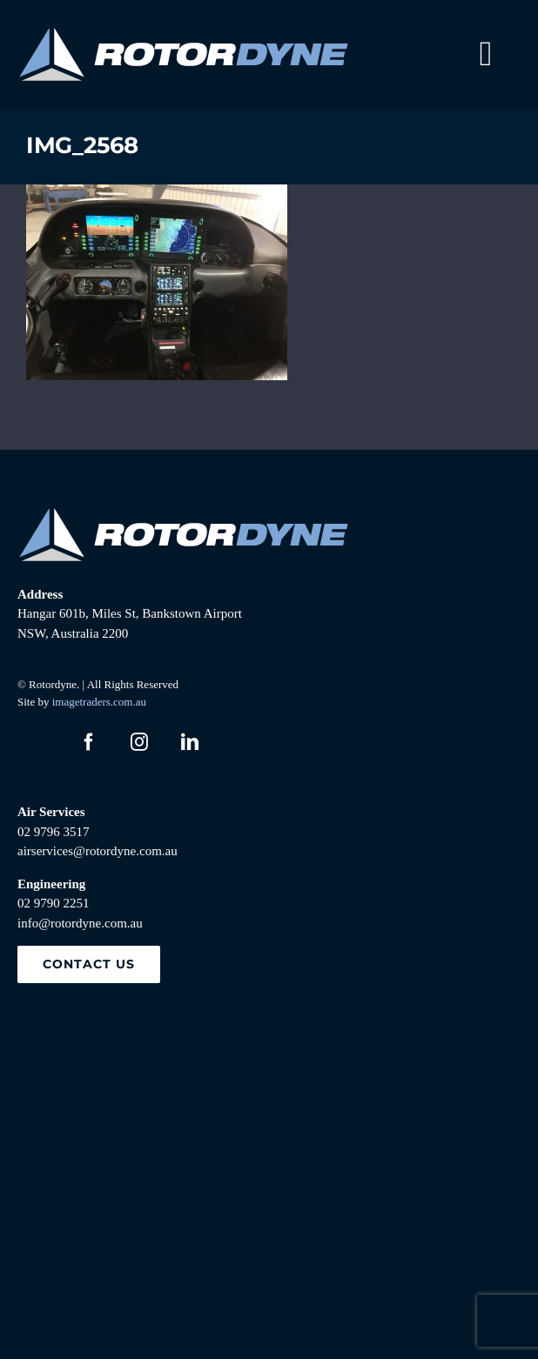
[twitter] (38, 742)
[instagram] (139, 742)
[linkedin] (190, 742)
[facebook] (89, 742)
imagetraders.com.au (99, 701)
